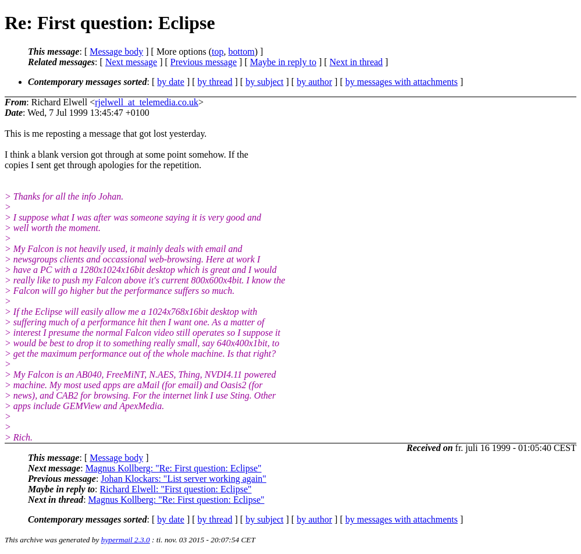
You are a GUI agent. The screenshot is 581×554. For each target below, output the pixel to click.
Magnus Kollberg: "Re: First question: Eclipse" (173, 468)
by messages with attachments (401, 82)
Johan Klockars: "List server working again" (183, 479)
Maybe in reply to (283, 62)
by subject (264, 82)
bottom (241, 51)
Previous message (203, 62)
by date (170, 82)
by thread (215, 82)
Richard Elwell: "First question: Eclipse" (176, 489)
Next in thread (356, 62)
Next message (131, 62)
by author (314, 82)
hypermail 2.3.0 (125, 539)
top (217, 51)
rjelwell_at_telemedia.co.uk (146, 102)
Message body (116, 51)
